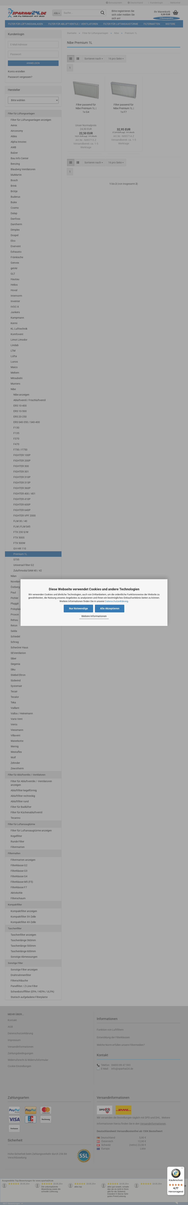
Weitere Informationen (94, 616)
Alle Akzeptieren (109, 608)
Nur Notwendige (78, 608)
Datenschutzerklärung (116, 601)
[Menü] (182, 1169)
